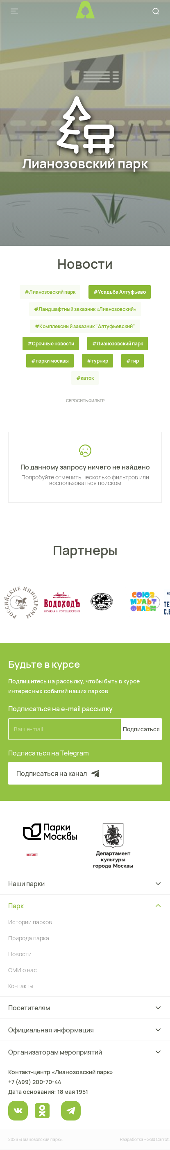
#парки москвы (50, 360)
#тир (132, 360)
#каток (85, 377)
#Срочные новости (50, 343)
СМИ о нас (22, 970)
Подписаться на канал (58, 773)
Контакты (20, 986)
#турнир (97, 360)
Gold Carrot (158, 1139)
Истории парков (30, 922)
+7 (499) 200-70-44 (34, 1082)
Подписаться (141, 729)
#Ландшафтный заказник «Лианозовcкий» (85, 309)
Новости (20, 954)
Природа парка (28, 938)
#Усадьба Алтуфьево (119, 291)
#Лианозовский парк (50, 291)
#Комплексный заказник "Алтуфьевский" (85, 326)
